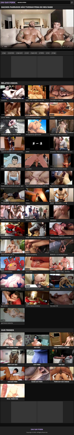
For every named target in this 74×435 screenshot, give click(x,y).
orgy (54, 53)
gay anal (34, 53)
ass (48, 53)
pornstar (11, 53)
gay (5, 53)
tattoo (42, 53)
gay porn (20, 53)
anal (27, 53)
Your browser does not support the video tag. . (37, 30)
